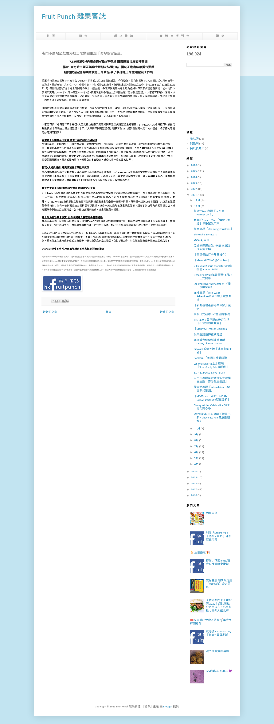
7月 (196, 446)
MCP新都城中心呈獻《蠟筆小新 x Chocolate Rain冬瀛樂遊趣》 (212, 418)
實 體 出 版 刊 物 (174, 36)
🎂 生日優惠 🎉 (200, 552)
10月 (197, 428)
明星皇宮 (211, 513)
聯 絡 (220, 36)
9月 (196, 434)
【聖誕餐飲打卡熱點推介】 (211, 255)
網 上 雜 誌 (123, 36)
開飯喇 (194, 143)
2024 (194, 177)
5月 (196, 458)
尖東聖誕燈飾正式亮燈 (208, 334)
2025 (194, 171)
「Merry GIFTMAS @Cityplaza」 (212, 260)
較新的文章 (50, 312)
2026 (194, 165)
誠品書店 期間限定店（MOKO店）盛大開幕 (219, 584)
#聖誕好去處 (201, 240)
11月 (197, 206)
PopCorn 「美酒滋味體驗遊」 (212, 358)
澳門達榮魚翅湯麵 (217, 651)
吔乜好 (194, 139)
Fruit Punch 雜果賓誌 (74, 17)
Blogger (167, 706)
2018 (194, 483)
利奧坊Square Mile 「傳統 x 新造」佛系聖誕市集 (218, 536)
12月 (197, 200)
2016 (194, 495)
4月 (196, 464)
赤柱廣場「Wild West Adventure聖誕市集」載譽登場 (213, 296)
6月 (196, 452)
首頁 (108, 312)
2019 (194, 477)
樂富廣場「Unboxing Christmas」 (213, 229)
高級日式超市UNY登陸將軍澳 (212, 314)
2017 (194, 489)
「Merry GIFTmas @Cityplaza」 (212, 329)
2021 (194, 195)
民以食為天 (197, 148)
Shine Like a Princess (205, 234)
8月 (196, 440)
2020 (194, 471)
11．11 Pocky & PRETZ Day (209, 372)
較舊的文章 (167, 312)
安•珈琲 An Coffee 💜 (219, 671)
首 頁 (51, 36)
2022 (194, 189)
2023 (194, 183)
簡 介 (83, 36)
